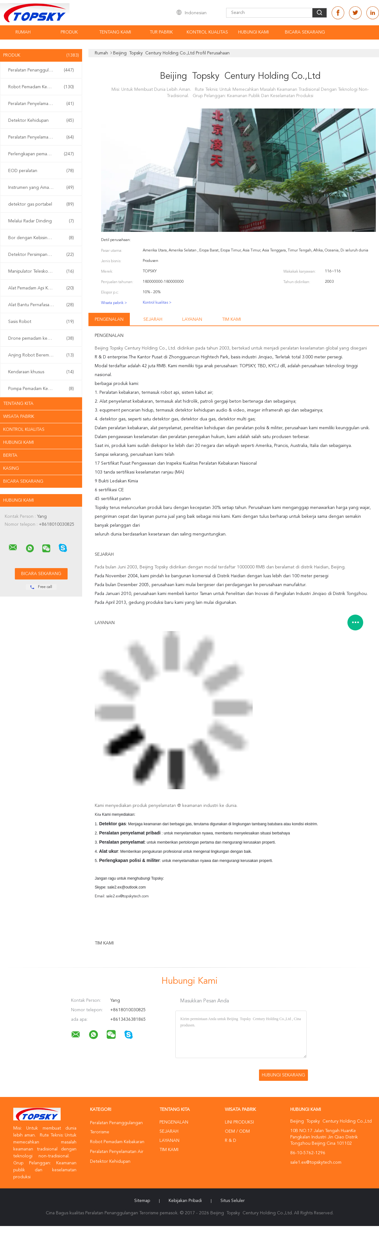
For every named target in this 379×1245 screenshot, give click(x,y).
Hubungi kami (253, 32)
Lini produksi (239, 1122)
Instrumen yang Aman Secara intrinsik (42, 187)
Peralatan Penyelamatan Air (41, 104)
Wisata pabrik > (114, 303)
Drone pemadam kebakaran (41, 338)
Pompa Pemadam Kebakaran (41, 389)
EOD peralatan (41, 171)
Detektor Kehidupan (41, 120)
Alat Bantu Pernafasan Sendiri (41, 305)
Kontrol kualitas (207, 32)
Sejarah (152, 319)
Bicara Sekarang (305, 32)
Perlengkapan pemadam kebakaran (42, 154)
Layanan (192, 319)
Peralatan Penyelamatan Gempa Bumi (42, 137)
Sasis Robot (41, 322)
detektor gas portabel (41, 204)
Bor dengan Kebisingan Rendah (41, 238)
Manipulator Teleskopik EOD (41, 271)
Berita (10, 455)
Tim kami (231, 319)
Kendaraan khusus (41, 372)
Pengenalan (109, 319)
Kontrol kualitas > (157, 303)
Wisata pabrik (18, 416)
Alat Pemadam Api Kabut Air (41, 288)
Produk (69, 32)
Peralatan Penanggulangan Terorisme (42, 70)
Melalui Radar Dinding (41, 221)
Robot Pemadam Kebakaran (41, 87)
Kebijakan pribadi (185, 1201)
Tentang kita (18, 403)
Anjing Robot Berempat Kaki (41, 355)
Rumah (23, 32)
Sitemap (142, 1201)
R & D (230, 1140)
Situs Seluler (232, 1201)
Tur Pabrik (161, 32)
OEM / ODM (237, 1131)
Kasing (11, 468)
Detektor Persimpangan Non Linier (42, 254)
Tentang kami (115, 32)
